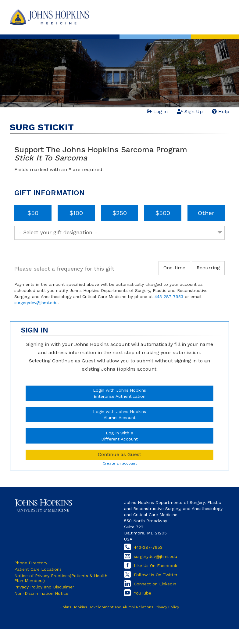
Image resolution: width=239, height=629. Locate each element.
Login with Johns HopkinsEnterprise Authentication (119, 393)
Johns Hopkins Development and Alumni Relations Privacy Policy (119, 607)
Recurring (208, 268)
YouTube (142, 593)
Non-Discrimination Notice (41, 593)
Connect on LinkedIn (155, 583)
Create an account (120, 463)
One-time (174, 268)
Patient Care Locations (38, 569)
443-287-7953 (169, 296)
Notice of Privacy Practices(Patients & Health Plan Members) (60, 578)
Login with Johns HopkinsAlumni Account (119, 414)
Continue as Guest (119, 454)
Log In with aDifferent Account (119, 435)
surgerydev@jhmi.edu (36, 302)
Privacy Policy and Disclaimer (44, 586)
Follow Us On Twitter (155, 574)
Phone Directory (30, 562)
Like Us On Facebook (155, 565)
